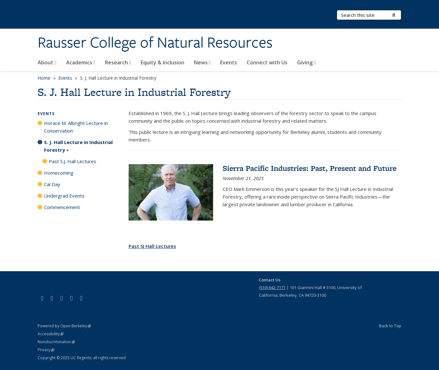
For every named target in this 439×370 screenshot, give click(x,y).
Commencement (62, 207)
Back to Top (390, 326)
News (202, 62)
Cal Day (52, 184)
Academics (80, 62)
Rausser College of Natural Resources (155, 42)
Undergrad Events (64, 195)
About (47, 62)
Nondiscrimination (56, 342)
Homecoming (58, 173)
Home (44, 78)
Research (118, 62)
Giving (306, 62)
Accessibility (50, 334)
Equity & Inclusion (162, 62)
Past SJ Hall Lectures (152, 246)
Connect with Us (267, 62)
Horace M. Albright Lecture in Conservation (76, 127)
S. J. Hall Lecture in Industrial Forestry (78, 148)
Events (228, 62)
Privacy (46, 349)
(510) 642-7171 (272, 287)
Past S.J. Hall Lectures (72, 161)
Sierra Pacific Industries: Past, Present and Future (310, 168)
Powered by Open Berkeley (64, 326)
